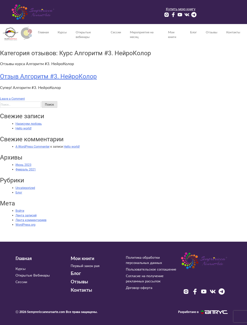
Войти (19, 211)
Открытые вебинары (83, 35)
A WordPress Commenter (32, 146)
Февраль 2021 (25, 169)
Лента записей (26, 215)
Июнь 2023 (23, 165)
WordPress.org (25, 225)
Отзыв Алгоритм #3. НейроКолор (48, 76)
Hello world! (23, 128)
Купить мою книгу (181, 9)
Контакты (233, 32)
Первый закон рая (85, 266)
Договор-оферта (139, 288)
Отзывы (211, 32)
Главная (43, 32)
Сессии (116, 32)
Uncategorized (25, 188)
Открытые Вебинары (32, 275)
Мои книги (172, 35)
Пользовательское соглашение (151, 269)
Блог (193, 32)
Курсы (62, 32)
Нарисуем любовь (28, 124)
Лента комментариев (30, 220)
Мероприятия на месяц (142, 35)
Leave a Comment (12, 99)
